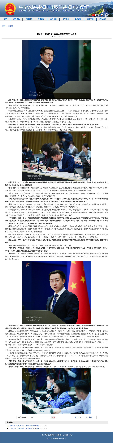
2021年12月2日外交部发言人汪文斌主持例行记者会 (24, 425)
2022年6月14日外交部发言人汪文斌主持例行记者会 (24, 428)
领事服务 (65, 19)
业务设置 (53, 19)
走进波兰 (78, 19)
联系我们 (102, 19)
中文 (97, 15)
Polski (107, 15)
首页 (5, 19)
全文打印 (78, 417)
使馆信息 (16, 19)
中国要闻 (29, 19)
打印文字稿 (88, 417)
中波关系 (41, 19)
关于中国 (90, 19)
